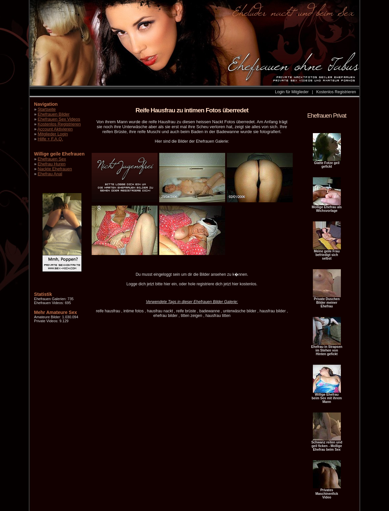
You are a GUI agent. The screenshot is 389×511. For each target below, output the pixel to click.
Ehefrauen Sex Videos (59, 119)
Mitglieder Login (53, 133)
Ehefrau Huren (52, 163)
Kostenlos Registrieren (336, 92)
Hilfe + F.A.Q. (50, 138)
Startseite (47, 109)
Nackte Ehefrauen (55, 168)
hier (167, 284)
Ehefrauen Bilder (54, 114)
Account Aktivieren (55, 129)
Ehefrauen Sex (52, 158)
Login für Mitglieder (292, 92)
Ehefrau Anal (50, 173)
